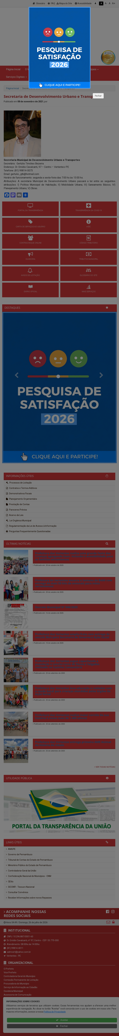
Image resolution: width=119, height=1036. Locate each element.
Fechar (98, 95)
